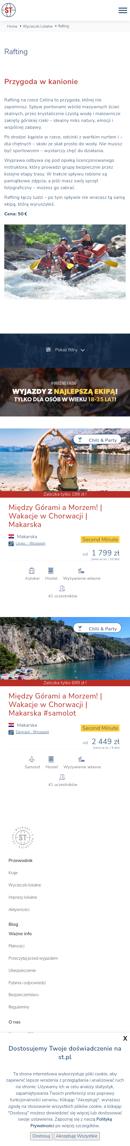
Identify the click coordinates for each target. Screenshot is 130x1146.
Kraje (13, 873)
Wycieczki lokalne (25, 885)
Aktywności (19, 909)
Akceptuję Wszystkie (77, 1136)
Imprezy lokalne (23, 897)
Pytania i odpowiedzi (27, 982)
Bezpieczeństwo (24, 994)
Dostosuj (41, 1136)
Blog (13, 924)
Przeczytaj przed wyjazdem (33, 958)
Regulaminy (19, 1007)
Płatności (16, 946)
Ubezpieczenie (22, 970)
